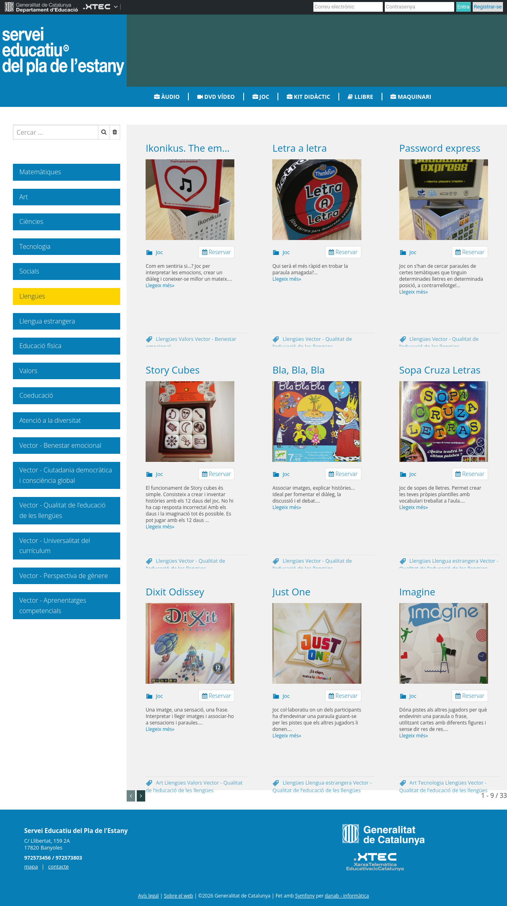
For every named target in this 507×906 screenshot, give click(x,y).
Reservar (216, 252)
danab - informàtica (347, 895)
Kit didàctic (308, 96)
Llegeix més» (160, 285)
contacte (58, 866)
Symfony (305, 895)
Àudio (166, 96)
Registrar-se (488, 7)
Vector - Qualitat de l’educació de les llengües (312, 342)
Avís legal (148, 895)
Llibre (360, 96)
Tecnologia (431, 782)
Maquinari (410, 96)
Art (160, 782)
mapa (31, 866)
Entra (463, 7)
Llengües (167, 338)
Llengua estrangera (456, 560)
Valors (187, 338)
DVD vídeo (216, 96)
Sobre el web (178, 895)
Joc (260, 96)
